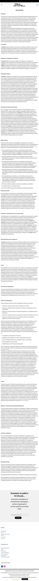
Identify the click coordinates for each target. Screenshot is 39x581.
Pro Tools (3, 538)
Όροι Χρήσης (3, 555)
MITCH (2, 535)
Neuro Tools (3, 537)
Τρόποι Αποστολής (5, 552)
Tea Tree (2, 532)
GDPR (2, 549)
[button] (1, 4)
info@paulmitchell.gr (30, 295)
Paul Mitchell (3, 531)
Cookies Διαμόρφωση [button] (16, 579)
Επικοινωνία (3, 550)
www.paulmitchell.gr (24, 400)
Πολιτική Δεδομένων (5, 548)
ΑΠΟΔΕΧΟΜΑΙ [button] (24, 579)
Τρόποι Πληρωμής (4, 554)
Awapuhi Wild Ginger (5, 534)
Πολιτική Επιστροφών (5, 556)
